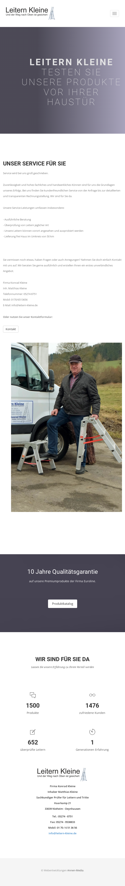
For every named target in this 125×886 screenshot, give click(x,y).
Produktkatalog (62, 604)
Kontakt (11, 329)
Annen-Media (75, 870)
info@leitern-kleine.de (62, 833)
